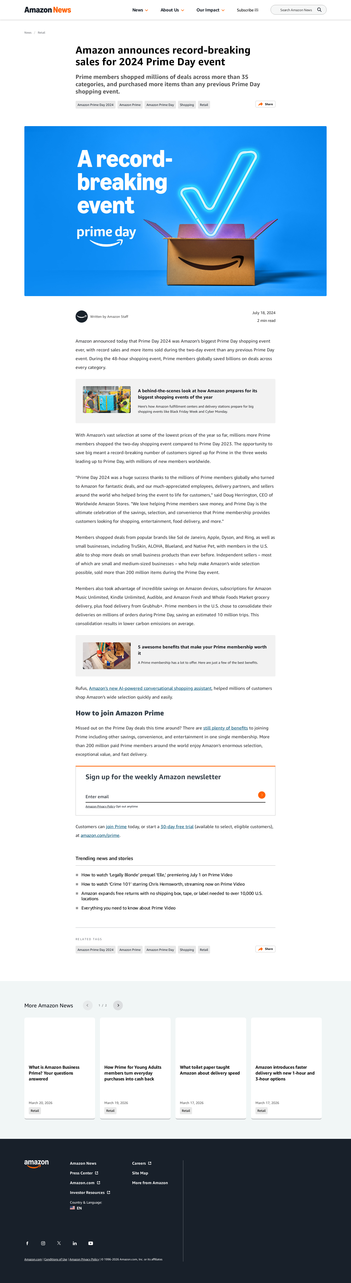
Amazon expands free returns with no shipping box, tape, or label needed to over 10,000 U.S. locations (171, 895)
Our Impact (207, 9)
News (137, 9)
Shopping (187, 105)
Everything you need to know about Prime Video (128, 907)
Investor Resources (90, 1192)
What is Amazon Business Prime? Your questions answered (54, 1072)
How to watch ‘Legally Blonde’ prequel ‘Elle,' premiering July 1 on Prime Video (156, 874)
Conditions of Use (55, 1259)
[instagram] (46, 1243)
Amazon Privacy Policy (100, 806)
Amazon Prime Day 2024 (96, 105)
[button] (146, 10)
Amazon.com (85, 1182)
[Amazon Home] (47, 10)
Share (265, 104)
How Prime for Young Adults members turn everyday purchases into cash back (132, 1072)
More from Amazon (150, 1182)
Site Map (140, 1173)
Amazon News (83, 1163)
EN (76, 1208)
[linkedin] (78, 1243)
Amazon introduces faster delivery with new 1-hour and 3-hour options (285, 1072)
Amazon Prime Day (160, 105)
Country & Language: (86, 1202)
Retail (41, 32)
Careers (142, 1163)
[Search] (296, 9)
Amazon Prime (130, 105)
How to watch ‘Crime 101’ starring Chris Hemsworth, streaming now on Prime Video (162, 884)
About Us (170, 9)
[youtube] (94, 1243)
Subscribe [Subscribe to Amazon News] (248, 10)
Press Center (84, 1173)
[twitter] (62, 1243)
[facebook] (30, 1243)
